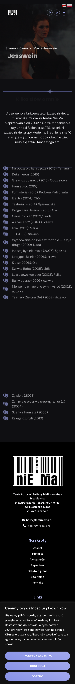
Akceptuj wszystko (37, 655)
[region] (37, 643)
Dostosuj (37, 666)
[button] (33, 12)
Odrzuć (37, 676)
